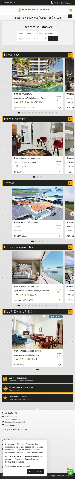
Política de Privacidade (14, 462)
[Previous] (16, 75)
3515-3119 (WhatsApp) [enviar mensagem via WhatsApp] (63, 3)
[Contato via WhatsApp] (70, 472)
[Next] (59, 75)
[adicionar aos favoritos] (60, 108)
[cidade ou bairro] (32, 38)
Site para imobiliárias (57, 476)
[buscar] (53, 38)
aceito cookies (35, 472)
